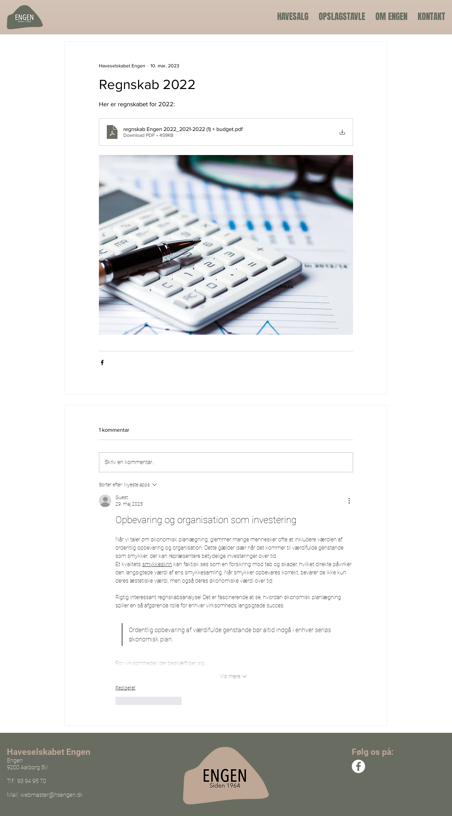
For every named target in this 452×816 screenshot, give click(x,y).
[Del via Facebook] (102, 362)
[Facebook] (358, 766)
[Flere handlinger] (349, 501)
